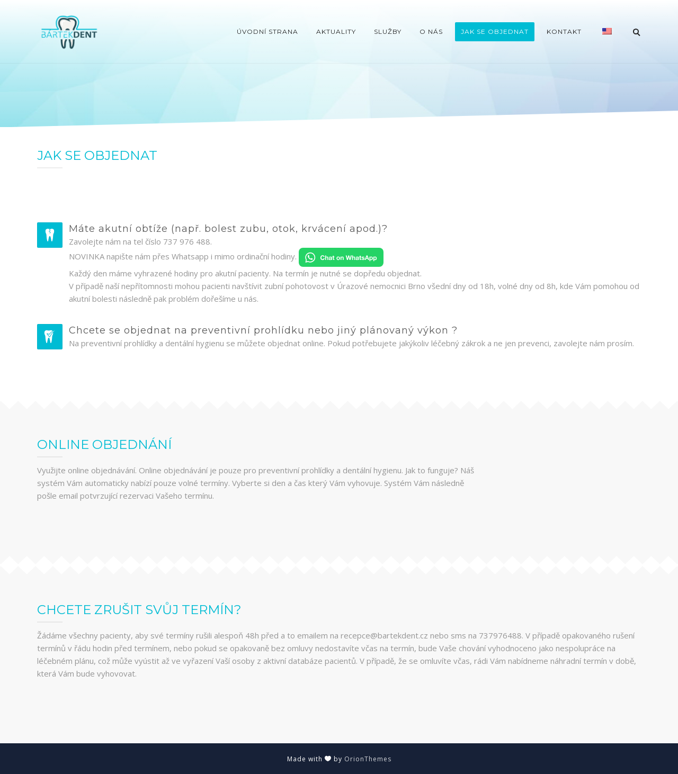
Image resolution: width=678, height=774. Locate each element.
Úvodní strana (267, 31)
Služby (388, 31)
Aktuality (336, 31)
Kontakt (564, 31)
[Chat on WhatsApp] (341, 256)
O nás (431, 31)
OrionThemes (367, 758)
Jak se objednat (495, 31)
